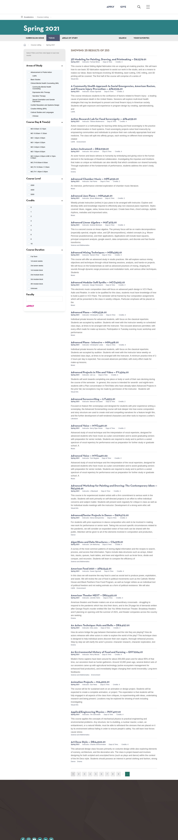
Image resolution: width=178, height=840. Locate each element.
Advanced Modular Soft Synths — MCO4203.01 (98, 282)
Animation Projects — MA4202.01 (90, 682)
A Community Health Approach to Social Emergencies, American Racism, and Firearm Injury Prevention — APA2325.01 (113, 87)
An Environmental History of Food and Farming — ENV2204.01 (107, 652)
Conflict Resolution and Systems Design (45, 105)
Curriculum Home (35, 38)
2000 (32, 185)
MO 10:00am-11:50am (39, 133)
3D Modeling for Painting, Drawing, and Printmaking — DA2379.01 (108, 59)
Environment (81, 142)
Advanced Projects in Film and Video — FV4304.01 (100, 372)
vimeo (55, 822)
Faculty (30, 294)
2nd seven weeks (37, 266)
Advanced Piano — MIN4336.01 (89, 312)
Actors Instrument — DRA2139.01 (90, 149)
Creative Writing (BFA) (39, 109)
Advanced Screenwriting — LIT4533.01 (93, 399)
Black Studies (35, 79)
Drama (73, 172)
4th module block (37, 284)
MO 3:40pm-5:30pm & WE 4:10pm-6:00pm (43, 157)
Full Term (34, 256)
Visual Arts (74, 79)
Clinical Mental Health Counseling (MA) (45, 83)
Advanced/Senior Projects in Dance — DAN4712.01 (100, 515)
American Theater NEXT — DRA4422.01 (94, 595)
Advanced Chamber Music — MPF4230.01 (95, 179)
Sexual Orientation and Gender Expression (43, 100)
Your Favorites (141, 38)
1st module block (37, 270)
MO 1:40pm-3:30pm (38, 138)
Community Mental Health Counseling (41, 88)
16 (31, 244)
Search (122, 38)
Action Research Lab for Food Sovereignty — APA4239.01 (104, 119)
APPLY (110, 7)
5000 (32, 194)
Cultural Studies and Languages (42, 112)
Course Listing (42, 17)
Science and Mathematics (80, 245)
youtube (36, 822)
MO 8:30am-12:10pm (38, 129)
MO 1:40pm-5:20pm (38, 142)
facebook (23, 822)
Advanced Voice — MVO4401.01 (89, 425)
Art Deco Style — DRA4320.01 (88, 742)
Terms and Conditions (51, 828)
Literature (74, 418)
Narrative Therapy (39, 96)
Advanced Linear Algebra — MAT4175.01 (94, 222)
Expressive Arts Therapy (41, 92)
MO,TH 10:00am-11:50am (40, 167)
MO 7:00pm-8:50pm (38, 151)
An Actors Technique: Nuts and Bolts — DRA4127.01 (100, 625)
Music (73, 188)
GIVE (123, 7)
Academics (30, 17)
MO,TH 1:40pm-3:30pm (39, 172)
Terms (52, 38)
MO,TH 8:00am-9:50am (39, 162)
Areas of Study (70, 38)
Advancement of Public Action (41, 72)
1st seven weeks (37, 261)
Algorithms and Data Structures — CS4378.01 (97, 542)
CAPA (34, 76)
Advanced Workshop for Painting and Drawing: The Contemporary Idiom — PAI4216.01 (114, 487)
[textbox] (44, 299)
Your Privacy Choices (96, 837)
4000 (32, 190)
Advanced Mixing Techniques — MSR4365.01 (96, 252)
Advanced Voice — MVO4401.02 (89, 455)
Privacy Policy (29, 828)
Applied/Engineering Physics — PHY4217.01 (96, 712)
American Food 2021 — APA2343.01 (91, 568)
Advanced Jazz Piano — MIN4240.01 (91, 195)
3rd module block (37, 279)
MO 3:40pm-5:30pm (38, 147)
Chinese (35, 116)
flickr (42, 822)
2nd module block (37, 275)
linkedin (49, 822)
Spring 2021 (75, 62)
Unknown (34, 288)
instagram (29, 822)
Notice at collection (75, 837)
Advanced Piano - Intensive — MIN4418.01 (95, 342)
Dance (73, 535)
